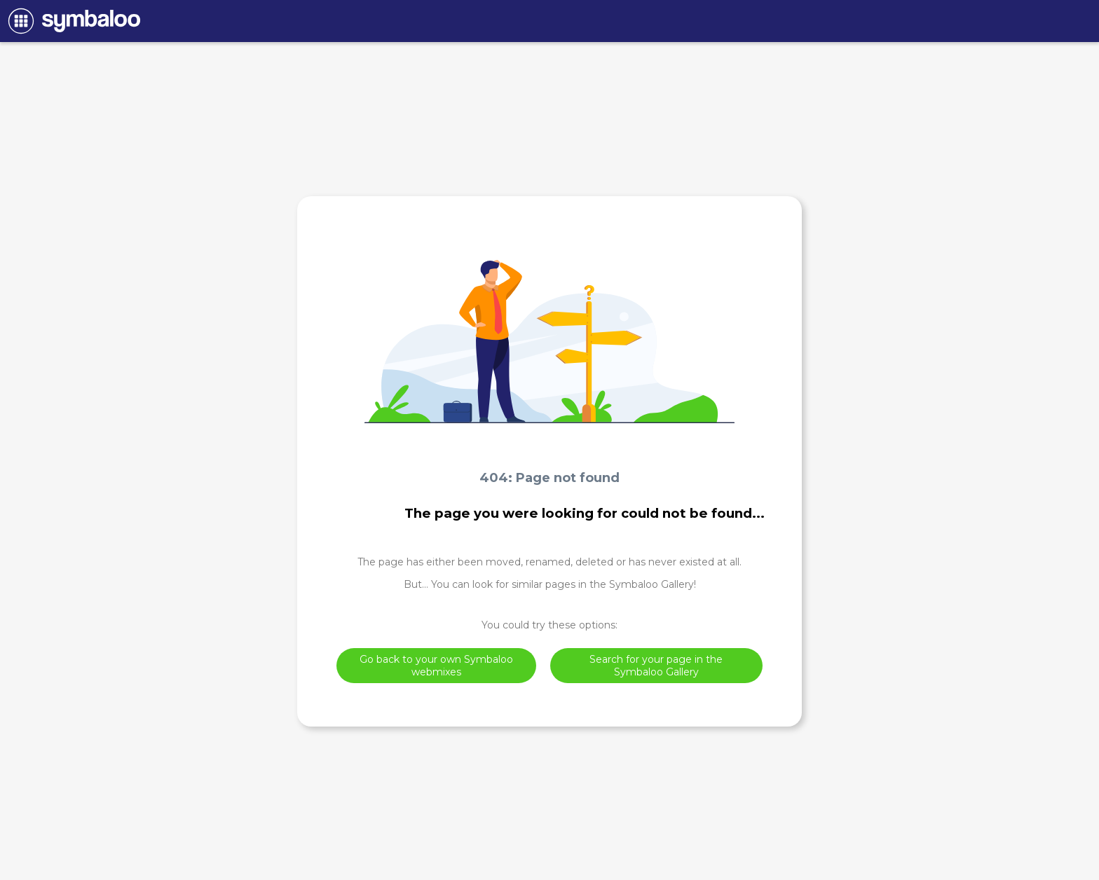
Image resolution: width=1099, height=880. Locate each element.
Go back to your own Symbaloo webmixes (436, 665)
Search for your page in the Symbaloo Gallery (656, 665)
